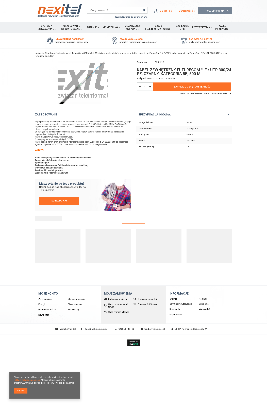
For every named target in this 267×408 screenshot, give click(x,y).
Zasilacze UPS (182, 27)
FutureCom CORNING (82, 53)
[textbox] (117, 10)
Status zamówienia (117, 299)
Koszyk (42, 304)
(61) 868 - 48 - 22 (126, 329)
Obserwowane (75, 304)
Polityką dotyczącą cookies (27, 380)
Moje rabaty (73, 309)
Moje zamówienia (76, 299)
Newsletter (43, 315)
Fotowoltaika (201, 27)
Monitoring (110, 27)
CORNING (159, 62)
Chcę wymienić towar (118, 312)
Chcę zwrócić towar (147, 304)
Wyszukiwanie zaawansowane (131, 17)
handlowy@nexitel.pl (154, 329)
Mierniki (92, 27)
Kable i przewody (221, 27)
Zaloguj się (165, 11)
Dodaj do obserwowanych (217, 94)
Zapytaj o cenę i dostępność (192, 86)
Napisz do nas (59, 200)
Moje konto (48, 293)
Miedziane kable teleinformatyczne (112, 53)
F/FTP (167, 53)
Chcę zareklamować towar (118, 305)
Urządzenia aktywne (132, 27)
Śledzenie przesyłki (147, 299)
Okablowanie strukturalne (70, 27)
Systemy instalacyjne (45, 27)
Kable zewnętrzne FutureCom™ (146, 53)
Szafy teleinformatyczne (157, 27)
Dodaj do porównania (191, 94)
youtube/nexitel (68, 329)
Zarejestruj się (187, 11)
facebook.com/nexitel (96, 329)
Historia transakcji (47, 309)
